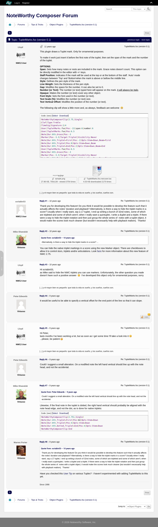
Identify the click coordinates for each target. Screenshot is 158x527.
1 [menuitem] (9, 33)
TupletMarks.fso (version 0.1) (83, 24)
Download (63, 116)
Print (147, 33)
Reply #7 (43, 385)
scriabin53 (20, 201)
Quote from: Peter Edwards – (59, 392)
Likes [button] (146, 316)
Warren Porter (20, 442)
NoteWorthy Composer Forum (42, 15)
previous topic (134, 40)
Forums (21, 24)
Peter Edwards (20, 296)
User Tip (67, 473)
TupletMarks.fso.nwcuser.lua (97, 179)
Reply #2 (43, 231)
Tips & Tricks (37, 24)
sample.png (58, 179)
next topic (145, 40)
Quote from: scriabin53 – (58, 238)
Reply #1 (43, 201)
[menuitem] (147, 33)
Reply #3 (43, 265)
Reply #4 (43, 296)
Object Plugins (56, 24)
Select (55, 116)
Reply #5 (43, 328)
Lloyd (20, 47)
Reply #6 (43, 359)
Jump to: (121, 506)
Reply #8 (43, 442)
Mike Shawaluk (20, 231)
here (99, 251)
